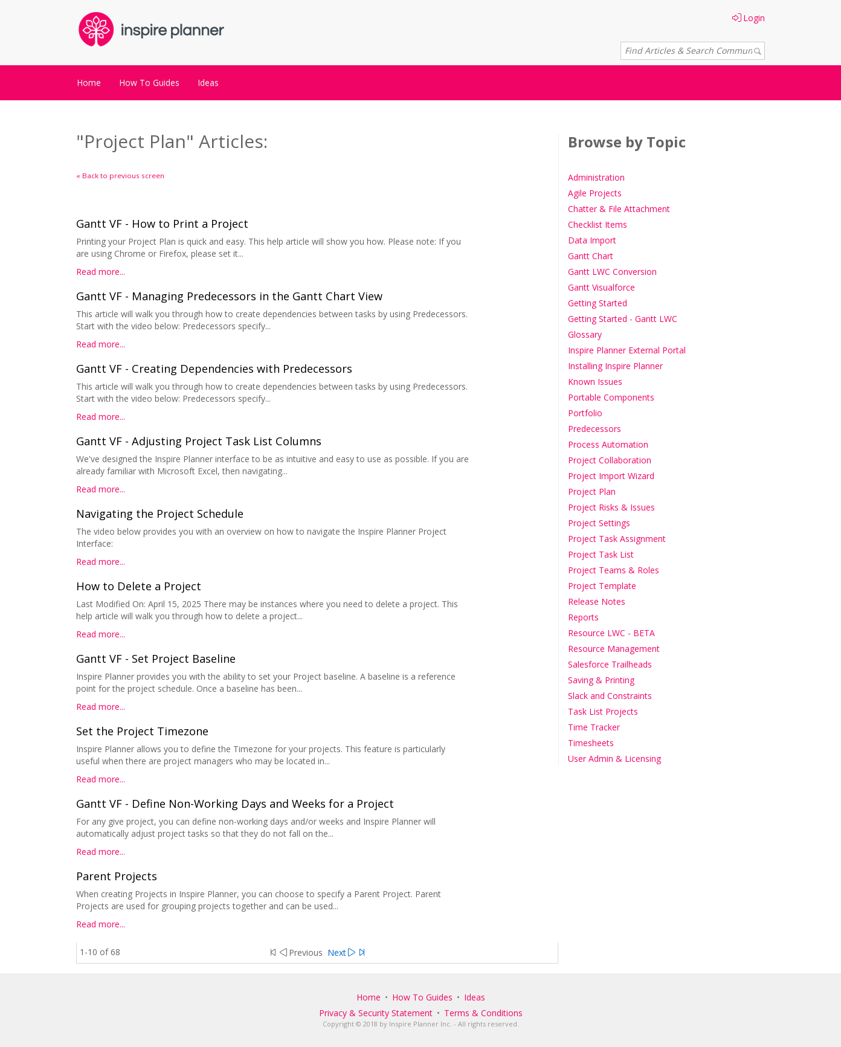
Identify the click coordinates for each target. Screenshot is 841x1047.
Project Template (602, 585)
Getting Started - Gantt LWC (622, 318)
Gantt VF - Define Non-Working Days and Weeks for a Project (235, 803)
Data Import (592, 240)
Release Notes (596, 601)
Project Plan (592, 491)
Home (89, 82)
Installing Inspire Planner (615, 366)
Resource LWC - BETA (611, 633)
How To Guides (149, 82)
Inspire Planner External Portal (627, 350)
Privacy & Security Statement (376, 1013)
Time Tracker (594, 727)
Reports (583, 617)
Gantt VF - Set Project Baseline (156, 658)
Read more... (100, 271)
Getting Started (597, 303)
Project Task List (601, 554)
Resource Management (614, 648)
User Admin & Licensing (614, 758)
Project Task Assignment (617, 538)
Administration (596, 177)
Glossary (585, 334)
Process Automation (608, 444)
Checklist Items (597, 224)
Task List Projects (603, 711)
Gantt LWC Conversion (612, 271)
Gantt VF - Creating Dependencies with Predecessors (214, 368)
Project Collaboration (609, 460)
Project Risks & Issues (611, 507)
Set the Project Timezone (142, 731)
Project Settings (599, 523)
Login (748, 18)
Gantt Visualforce (601, 287)
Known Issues (595, 381)
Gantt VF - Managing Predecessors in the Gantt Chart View (229, 296)
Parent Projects (116, 876)
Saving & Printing (601, 680)
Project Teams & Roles (613, 570)
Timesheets (591, 743)
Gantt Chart (590, 256)
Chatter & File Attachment (619, 208)
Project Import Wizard (611, 476)
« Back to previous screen (120, 175)
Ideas (208, 82)
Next (341, 952)
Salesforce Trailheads (610, 664)
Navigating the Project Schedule (159, 513)
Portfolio (585, 413)
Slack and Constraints (610, 695)
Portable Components (611, 397)
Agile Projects (595, 193)
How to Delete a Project (138, 586)
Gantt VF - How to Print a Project (162, 223)
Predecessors (594, 428)
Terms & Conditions (483, 1013)
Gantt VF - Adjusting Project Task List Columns (198, 441)
